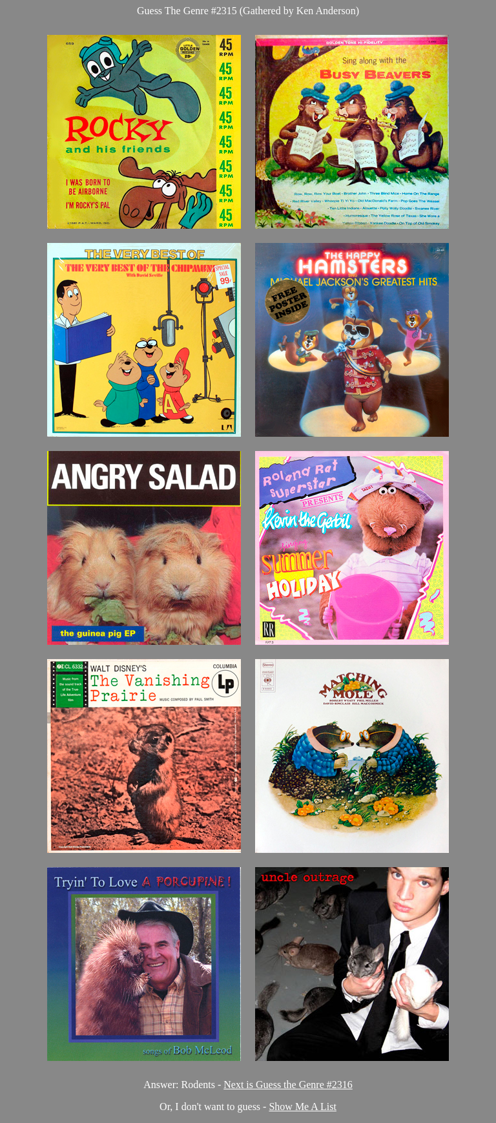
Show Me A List (302, 1106)
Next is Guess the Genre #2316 (288, 1084)
